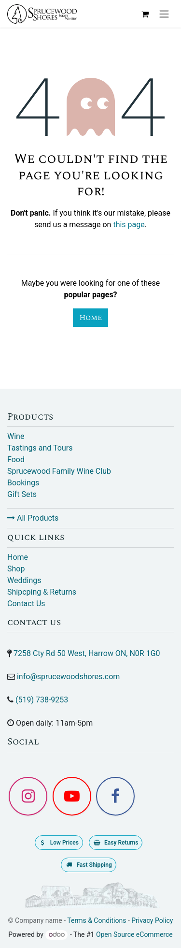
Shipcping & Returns (41, 592)
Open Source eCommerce (134, 934)
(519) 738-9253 (41, 699)
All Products (32, 518)
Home (90, 317)
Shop (16, 568)
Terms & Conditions (96, 920)
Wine (15, 436)
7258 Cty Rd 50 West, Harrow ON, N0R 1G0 (87, 653)
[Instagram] (28, 796)
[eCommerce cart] (144, 14)
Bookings (23, 482)
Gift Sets (22, 494)
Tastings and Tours (39, 447)
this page (128, 224)
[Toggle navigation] (164, 14)
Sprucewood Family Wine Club (59, 471)
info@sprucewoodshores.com (68, 676)
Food (16, 459)
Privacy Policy (152, 920)
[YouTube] (72, 796)
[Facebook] (115, 796)
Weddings (24, 580)
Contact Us (26, 603)
